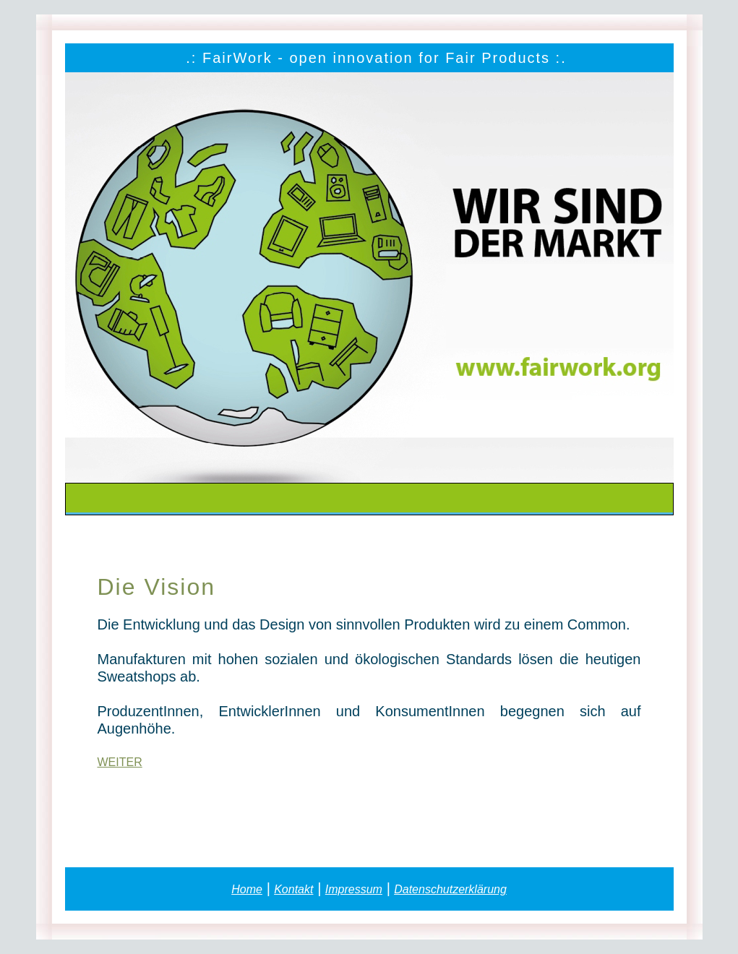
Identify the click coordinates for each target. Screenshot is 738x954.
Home (246, 889)
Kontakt (293, 889)
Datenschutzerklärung (450, 889)
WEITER (120, 762)
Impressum (353, 889)
